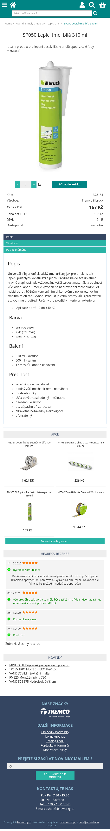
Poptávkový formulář (55, 745)
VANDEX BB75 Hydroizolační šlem (32, 682)
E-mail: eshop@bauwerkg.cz (55, 809)
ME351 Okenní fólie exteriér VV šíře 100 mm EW (29, 444)
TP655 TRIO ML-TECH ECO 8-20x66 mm (36, 669)
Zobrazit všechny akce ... (55, 541)
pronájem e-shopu (89, 822)
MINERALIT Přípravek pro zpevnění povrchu (39, 665)
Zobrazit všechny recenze (22, 644)
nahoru (104, 825)
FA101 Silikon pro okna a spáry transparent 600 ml (80, 444)
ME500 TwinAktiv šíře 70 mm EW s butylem (81, 492)
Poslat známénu (16, 249)
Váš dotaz (12, 243)
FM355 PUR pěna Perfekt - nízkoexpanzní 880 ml (29, 494)
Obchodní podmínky (55, 732)
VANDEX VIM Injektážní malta (29, 673)
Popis (9, 237)
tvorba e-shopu (68, 822)
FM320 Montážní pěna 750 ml (29, 677)
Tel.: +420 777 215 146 (55, 804)
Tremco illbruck (92, 200)
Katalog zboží (55, 741)
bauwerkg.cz (24, 822)
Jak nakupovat (55, 737)
